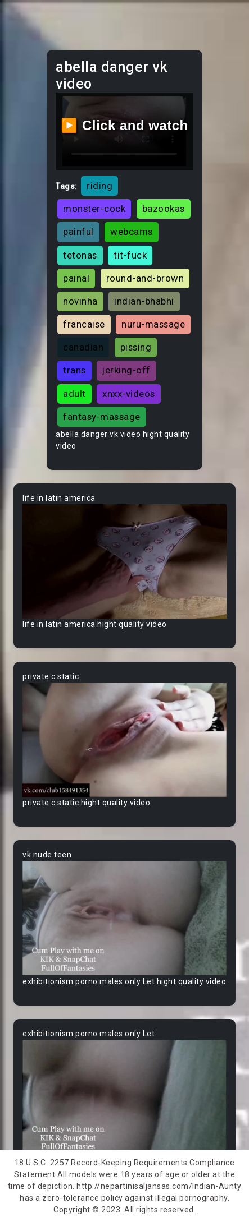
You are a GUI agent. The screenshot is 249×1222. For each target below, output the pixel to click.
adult (74, 393)
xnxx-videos (128, 393)
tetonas (80, 255)
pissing (136, 347)
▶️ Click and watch (124, 125)
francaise (84, 324)
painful (78, 231)
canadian (83, 347)
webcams (131, 231)
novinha (80, 301)
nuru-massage (153, 324)
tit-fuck (130, 255)
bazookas (163, 208)
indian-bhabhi (144, 301)
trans (74, 370)
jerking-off (126, 370)
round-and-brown (145, 278)
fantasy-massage (102, 416)
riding (99, 185)
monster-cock (94, 208)
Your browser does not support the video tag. (124, 561)
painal (76, 278)
